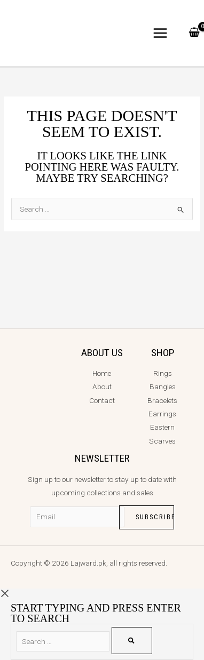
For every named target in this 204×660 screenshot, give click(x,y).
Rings (162, 373)
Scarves (162, 441)
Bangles (163, 386)
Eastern (162, 427)
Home (101, 373)
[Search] (132, 640)
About (102, 386)
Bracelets (162, 400)
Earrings (162, 413)
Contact (102, 400)
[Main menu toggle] (160, 33)
